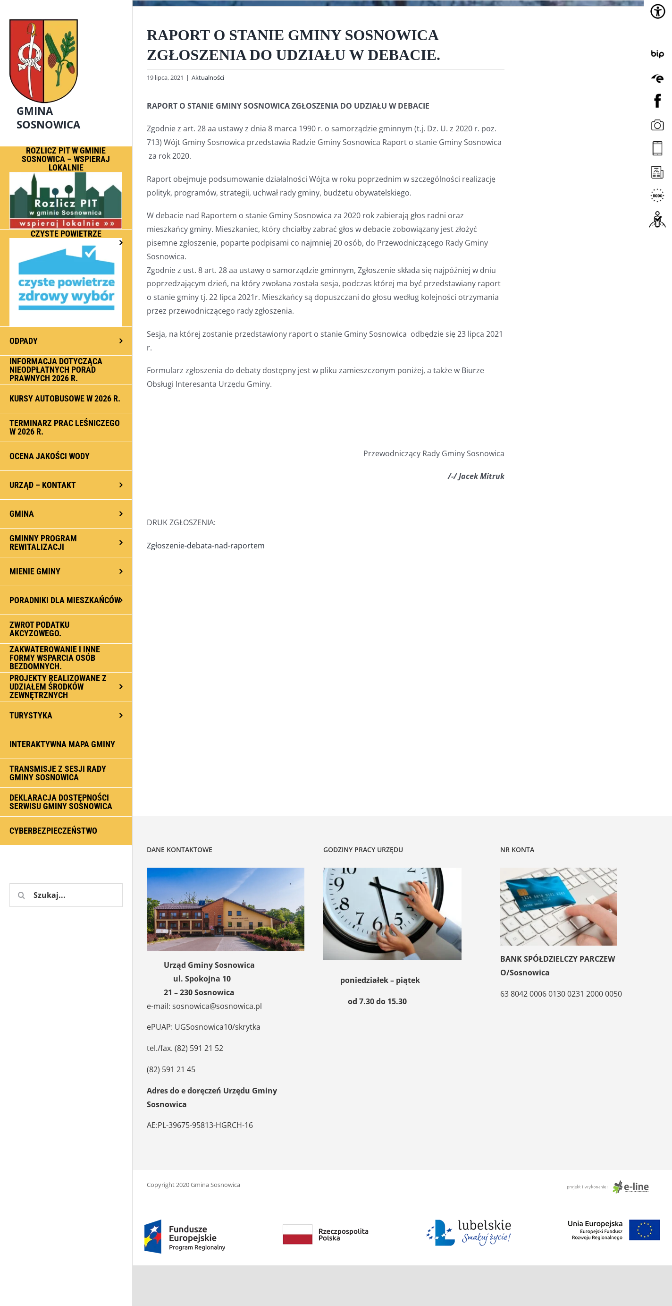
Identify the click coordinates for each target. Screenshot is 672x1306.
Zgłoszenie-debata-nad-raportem (206, 545)
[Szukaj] (21, 895)
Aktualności (208, 77)
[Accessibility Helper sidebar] (658, 11)
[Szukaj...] (66, 895)
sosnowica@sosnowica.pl (217, 1006)
